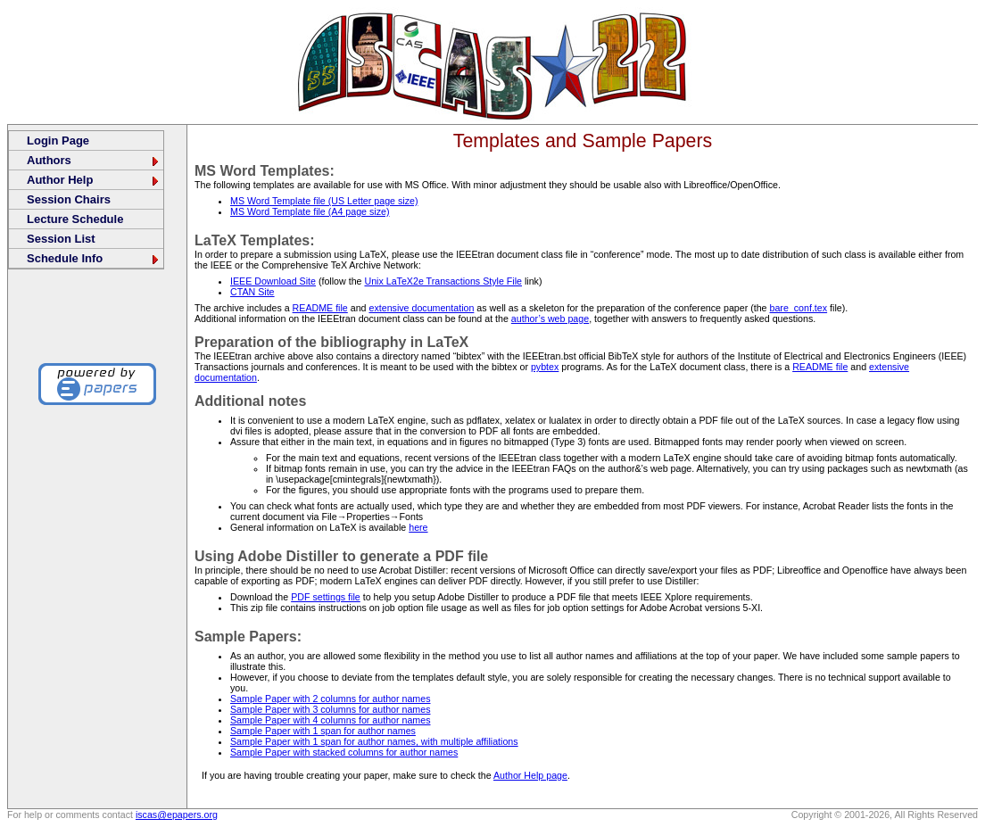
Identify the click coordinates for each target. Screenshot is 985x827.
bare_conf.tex (799, 307)
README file (320, 307)
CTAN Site (252, 291)
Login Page (58, 140)
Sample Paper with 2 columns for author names (330, 698)
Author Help (94, 179)
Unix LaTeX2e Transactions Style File (443, 281)
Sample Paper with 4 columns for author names (330, 720)
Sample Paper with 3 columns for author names (330, 709)
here (418, 527)
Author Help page (530, 775)
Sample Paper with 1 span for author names (323, 730)
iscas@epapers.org (177, 814)
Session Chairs (69, 199)
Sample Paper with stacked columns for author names (344, 752)
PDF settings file (325, 596)
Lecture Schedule (75, 219)
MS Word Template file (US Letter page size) (324, 200)
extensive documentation (421, 307)
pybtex (545, 366)
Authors (94, 160)
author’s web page (550, 318)
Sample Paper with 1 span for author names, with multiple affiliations (374, 741)
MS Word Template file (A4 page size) (309, 211)
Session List (61, 238)
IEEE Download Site (273, 281)
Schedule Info (94, 258)
